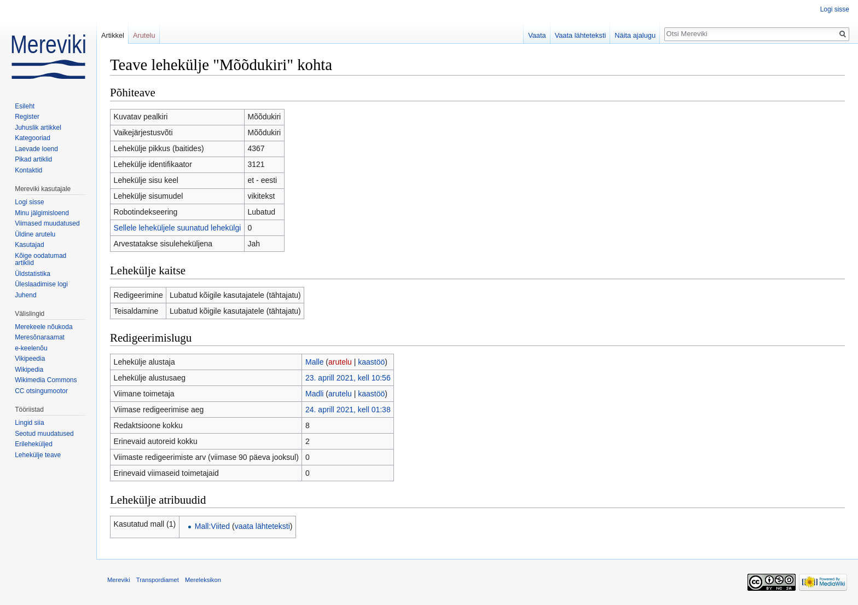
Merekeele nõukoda (43, 327)
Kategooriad (32, 138)
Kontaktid (28, 170)
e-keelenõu (31, 348)
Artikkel (112, 35)
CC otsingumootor (41, 391)
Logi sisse (834, 9)
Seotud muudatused (44, 433)
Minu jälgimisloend (42, 213)
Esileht (24, 106)
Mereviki (118, 580)
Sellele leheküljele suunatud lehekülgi (177, 227)
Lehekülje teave (38, 455)
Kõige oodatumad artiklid (40, 259)
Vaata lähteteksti (580, 35)
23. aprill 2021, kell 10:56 (348, 377)
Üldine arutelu (35, 234)
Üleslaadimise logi (41, 284)
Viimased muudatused (47, 223)
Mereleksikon (203, 580)
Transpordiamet (157, 580)
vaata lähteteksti (262, 526)
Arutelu (144, 35)
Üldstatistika (32, 274)
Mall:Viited (212, 526)
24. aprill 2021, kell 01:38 (348, 409)
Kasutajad (29, 245)
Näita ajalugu (635, 35)
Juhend (25, 295)
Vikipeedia (30, 358)
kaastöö (371, 362)
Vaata (537, 35)
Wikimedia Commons (46, 380)
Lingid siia (29, 423)
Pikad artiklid (33, 159)
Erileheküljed (34, 444)
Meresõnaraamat (40, 337)
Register (27, 116)
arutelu (340, 362)
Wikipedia (29, 369)
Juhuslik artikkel (38, 127)
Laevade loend (36, 149)
